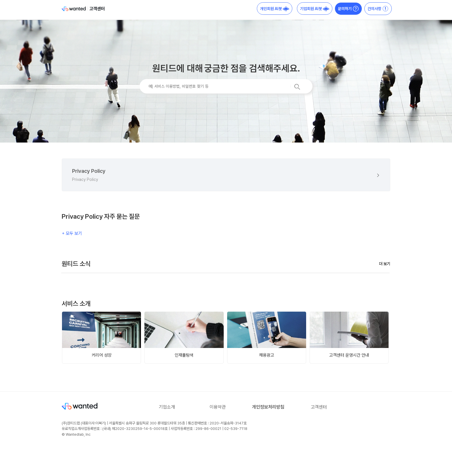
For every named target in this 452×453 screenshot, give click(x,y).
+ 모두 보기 (72, 233)
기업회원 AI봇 (314, 9)
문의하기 (348, 8)
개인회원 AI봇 (274, 9)
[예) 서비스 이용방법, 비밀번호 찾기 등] (226, 86)
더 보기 (384, 263)
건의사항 (378, 8)
